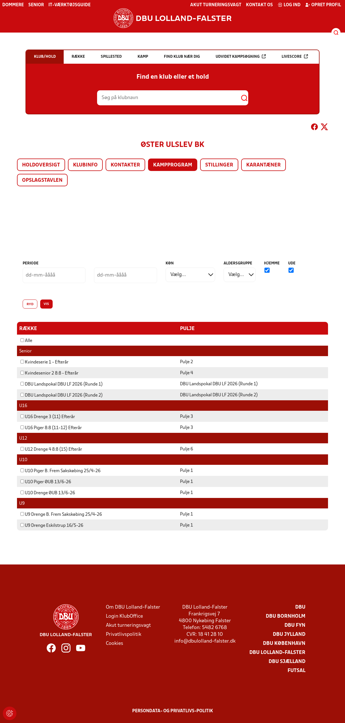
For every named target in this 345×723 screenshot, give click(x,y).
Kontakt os (259, 5)
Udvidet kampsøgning (241, 56)
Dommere (13, 5)
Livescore (295, 56)
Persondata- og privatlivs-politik (172, 711)
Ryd (30, 304)
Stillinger (219, 165)
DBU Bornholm (285, 616)
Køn (170, 263)
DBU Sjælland (287, 661)
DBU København (284, 643)
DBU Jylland (289, 634)
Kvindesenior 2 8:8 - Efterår (49, 373)
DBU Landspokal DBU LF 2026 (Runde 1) (61, 384)
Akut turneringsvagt (215, 5)
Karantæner (263, 165)
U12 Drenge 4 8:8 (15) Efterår (51, 449)
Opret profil (323, 4)
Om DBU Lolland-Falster (133, 607)
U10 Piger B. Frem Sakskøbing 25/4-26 (60, 471)
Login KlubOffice (124, 616)
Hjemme (272, 263)
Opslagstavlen (42, 180)
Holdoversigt (41, 165)
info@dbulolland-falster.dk (204, 641)
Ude (291, 263)
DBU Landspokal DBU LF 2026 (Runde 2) (61, 395)
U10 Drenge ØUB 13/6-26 (47, 493)
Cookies (114, 643)
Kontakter (125, 165)
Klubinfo (85, 165)
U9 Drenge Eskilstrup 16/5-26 (51, 525)
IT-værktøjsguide (69, 5)
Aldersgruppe (238, 263)
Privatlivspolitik (123, 634)
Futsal (296, 670)
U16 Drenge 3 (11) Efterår (47, 417)
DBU (300, 607)
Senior (36, 5)
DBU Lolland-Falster (277, 652)
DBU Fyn (294, 625)
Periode (30, 263)
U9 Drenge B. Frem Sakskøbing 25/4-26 (61, 514)
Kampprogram (172, 165)
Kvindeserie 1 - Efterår (44, 362)
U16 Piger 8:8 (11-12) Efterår (51, 428)
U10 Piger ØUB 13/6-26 (45, 482)
